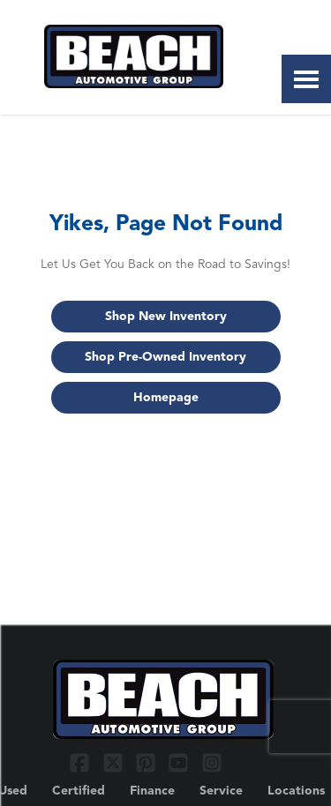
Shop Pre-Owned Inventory (165, 357)
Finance (152, 791)
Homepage (166, 398)
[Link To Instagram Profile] (212, 761)
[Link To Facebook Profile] (81, 761)
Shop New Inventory (166, 316)
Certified (78, 791)
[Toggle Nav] (306, 79)
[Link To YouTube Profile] (180, 761)
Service (221, 791)
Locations (296, 791)
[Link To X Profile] (114, 761)
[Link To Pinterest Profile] (148, 761)
